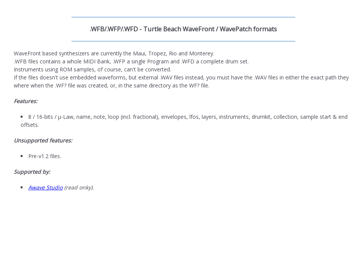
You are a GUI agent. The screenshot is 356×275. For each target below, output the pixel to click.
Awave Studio (45, 187)
